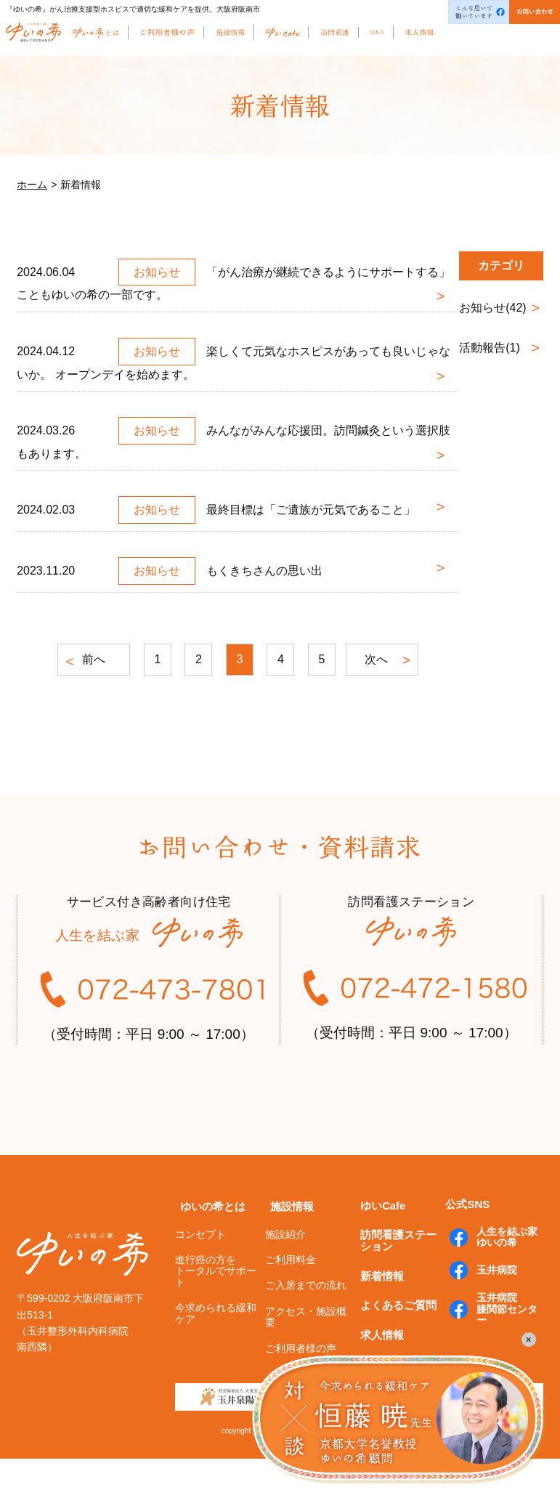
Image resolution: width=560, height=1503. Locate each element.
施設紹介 (285, 1278)
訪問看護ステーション (398, 1282)
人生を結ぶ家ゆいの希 (501, 1283)
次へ (382, 661)
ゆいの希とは (207, 1252)
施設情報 (287, 1252)
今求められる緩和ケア (215, 1357)
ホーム (32, 184)
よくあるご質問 (393, 1338)
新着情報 (377, 1313)
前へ (88, 661)
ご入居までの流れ (305, 1329)
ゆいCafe (378, 1251)
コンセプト (200, 1278)
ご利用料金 (290, 1304)
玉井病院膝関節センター (501, 1352)
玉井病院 (491, 1315)
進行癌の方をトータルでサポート (215, 1315)
